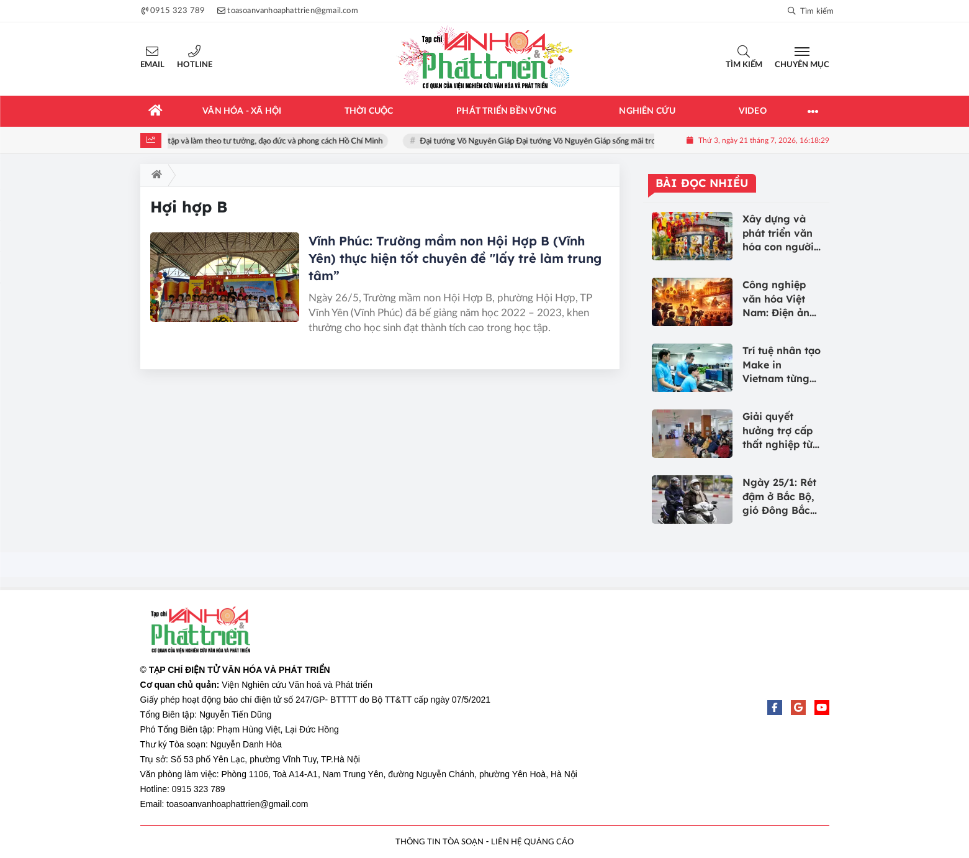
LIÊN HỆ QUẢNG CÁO (532, 842)
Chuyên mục (802, 65)
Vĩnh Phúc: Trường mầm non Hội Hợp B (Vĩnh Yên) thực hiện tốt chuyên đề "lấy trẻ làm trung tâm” (455, 258)
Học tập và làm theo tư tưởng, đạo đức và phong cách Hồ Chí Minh (273, 141)
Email (152, 65)
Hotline (194, 65)
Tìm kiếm (744, 65)
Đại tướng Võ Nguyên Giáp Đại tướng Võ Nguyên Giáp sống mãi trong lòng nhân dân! (574, 141)
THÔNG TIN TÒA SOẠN (439, 842)
